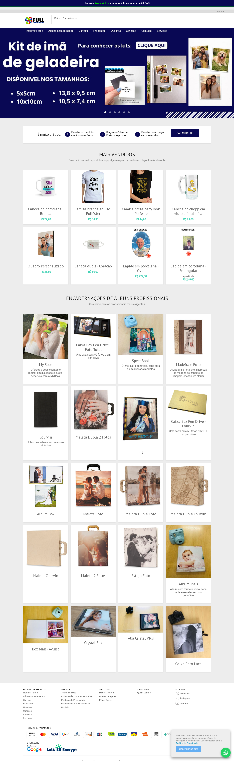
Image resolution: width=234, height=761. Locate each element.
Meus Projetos (106, 686)
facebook (185, 686)
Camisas (146, 30)
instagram (185, 691)
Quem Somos (144, 686)
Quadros (116, 30)
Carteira (83, 30)
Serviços (162, 30)
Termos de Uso (68, 686)
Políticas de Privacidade (73, 693)
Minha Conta (105, 693)
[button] (17, 76)
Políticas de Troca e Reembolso (77, 689)
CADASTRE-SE (184, 133)
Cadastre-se (70, 18)
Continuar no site (188, 748)
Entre (57, 18)
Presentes (99, 30)
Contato (220, 11)
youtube (184, 696)
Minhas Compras (107, 689)
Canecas (131, 30)
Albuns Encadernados (61, 30)
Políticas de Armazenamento (75, 697)
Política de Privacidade (187, 743)
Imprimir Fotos (34, 30)
